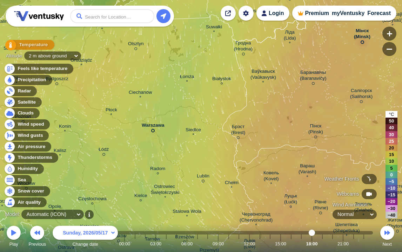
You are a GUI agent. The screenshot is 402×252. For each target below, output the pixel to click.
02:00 (145, 243)
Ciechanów (140, 93)
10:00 (228, 243)
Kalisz (60, 151)
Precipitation (27, 80)
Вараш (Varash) (307, 169)
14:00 (270, 243)
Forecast (379, 13)
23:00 (363, 243)
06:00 (187, 243)
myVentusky (348, 13)
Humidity (23, 169)
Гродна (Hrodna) (243, 47)
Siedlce (193, 130)
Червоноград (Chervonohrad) (256, 217)
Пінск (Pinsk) (315, 130)
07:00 (197, 243)
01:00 (135, 243)
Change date (85, 237)
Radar (20, 91)
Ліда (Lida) (290, 35)
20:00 (332, 243)
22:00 (353, 243)
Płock (111, 110)
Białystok (221, 79)
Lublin (203, 177)
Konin (65, 127)
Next (387, 237)
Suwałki (214, 27)
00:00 (124, 243)
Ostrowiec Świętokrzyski (165, 190)
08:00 (207, 243)
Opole (54, 207)
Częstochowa (92, 199)
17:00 (301, 243)
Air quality (25, 202)
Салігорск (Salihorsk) (361, 95)
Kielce (140, 196)
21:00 (343, 243)
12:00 (249, 243)
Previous (37, 237)
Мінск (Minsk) (362, 35)
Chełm (232, 183)
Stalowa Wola (187, 212)
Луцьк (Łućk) (290, 199)
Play (14, 237)
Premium (317, 13)
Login (276, 13)
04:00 (166, 243)
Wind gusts (26, 136)
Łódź (104, 150)
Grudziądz (81, 60)
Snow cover (26, 191)
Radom (157, 169)
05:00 (176, 243)
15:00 (280, 243)
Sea (17, 180)
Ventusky (38, 16)
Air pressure (27, 147)
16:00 (291, 243)
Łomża (187, 77)
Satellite (22, 102)
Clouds (21, 113)
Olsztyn (136, 45)
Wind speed (26, 124)
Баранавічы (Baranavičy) (313, 76)
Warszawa (153, 126)
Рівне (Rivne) (320, 206)
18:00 (312, 243)
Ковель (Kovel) (271, 176)
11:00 (238, 243)
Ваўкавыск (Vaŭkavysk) (263, 75)
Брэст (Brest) (238, 131)
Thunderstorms (30, 158)
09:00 (218, 243)
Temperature (27, 45)
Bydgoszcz (57, 80)
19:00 (322, 243)
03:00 (155, 243)
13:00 (260, 243)
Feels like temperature (38, 69)
